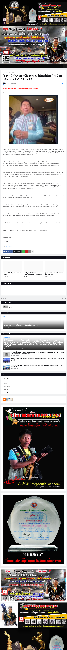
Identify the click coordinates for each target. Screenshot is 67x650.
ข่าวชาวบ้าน (6, 381)
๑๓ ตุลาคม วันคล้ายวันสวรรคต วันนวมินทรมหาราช (21, 325)
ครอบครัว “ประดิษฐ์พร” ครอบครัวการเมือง (12, 273)
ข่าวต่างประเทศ (6, 386)
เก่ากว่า (63, 298)
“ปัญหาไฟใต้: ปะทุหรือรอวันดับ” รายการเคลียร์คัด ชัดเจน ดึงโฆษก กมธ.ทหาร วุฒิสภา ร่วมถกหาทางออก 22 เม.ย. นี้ (37, 359)
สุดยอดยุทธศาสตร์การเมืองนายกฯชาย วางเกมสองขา (54, 273)
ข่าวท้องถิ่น (5, 389)
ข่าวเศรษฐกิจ (6, 392)
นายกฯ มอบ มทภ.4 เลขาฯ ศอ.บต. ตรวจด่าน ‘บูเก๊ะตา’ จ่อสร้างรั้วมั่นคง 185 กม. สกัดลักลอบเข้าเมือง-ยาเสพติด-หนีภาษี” (37, 366)
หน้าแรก (5, 72)
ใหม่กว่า (4, 298)
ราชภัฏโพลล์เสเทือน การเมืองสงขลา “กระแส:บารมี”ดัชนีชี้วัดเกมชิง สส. (33, 274)
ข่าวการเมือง (11, 72)
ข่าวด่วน (5, 383)
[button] (65, 66)
